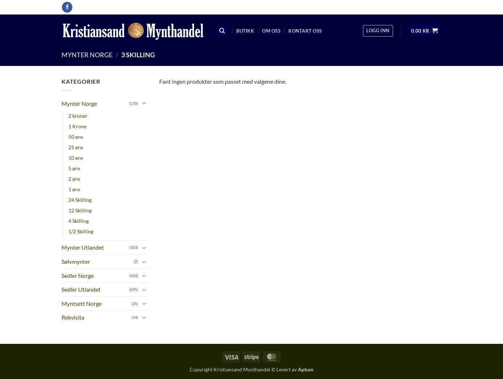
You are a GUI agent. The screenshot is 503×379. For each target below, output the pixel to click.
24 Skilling (80, 200)
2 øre (74, 179)
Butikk (245, 31)
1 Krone (77, 126)
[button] (378, 31)
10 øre (75, 158)
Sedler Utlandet (81, 289)
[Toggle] (144, 103)
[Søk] (222, 31)
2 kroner (78, 116)
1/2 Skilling (80, 231)
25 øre (75, 147)
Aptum (305, 369)
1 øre (74, 189)
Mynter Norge (87, 55)
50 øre (75, 137)
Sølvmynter (76, 261)
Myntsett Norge (82, 303)
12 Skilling (80, 210)
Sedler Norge (78, 275)
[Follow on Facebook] (67, 7)
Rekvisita (73, 317)
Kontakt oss (305, 31)
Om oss (271, 31)
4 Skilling (78, 221)
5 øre (74, 168)
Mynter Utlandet (83, 247)
